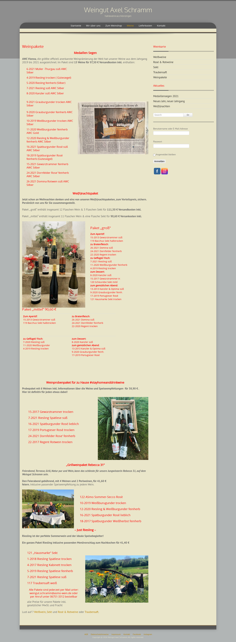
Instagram (148, 634)
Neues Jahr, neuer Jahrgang (169, 101)
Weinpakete (160, 77)
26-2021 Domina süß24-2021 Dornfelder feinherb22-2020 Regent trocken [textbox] (87, 321)
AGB (86, 634)
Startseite (76, 25)
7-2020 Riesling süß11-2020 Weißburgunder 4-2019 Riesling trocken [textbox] (36, 343)
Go (188, 114)
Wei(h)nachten (161, 106)
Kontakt (161, 25)
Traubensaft (91, 612)
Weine (130, 25)
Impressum (116, 634)
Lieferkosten (145, 25)
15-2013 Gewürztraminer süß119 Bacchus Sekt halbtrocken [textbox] (39, 319)
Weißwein (40, 612)
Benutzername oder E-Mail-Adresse (170, 128)
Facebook (137, 634)
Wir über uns (93, 25)
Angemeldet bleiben (164, 154)
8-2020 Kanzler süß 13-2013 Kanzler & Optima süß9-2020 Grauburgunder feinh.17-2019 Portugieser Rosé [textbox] (88, 347)
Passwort (157, 141)
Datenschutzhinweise (100, 634)
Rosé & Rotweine (68, 612)
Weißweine (159, 57)
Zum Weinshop (113, 25)
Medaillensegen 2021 (165, 96)
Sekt (49, 612)
